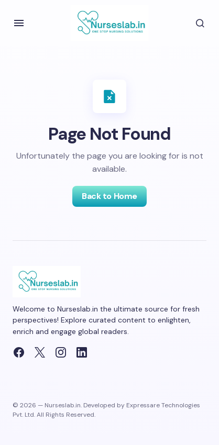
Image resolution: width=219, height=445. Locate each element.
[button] (19, 23)
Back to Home (109, 196)
